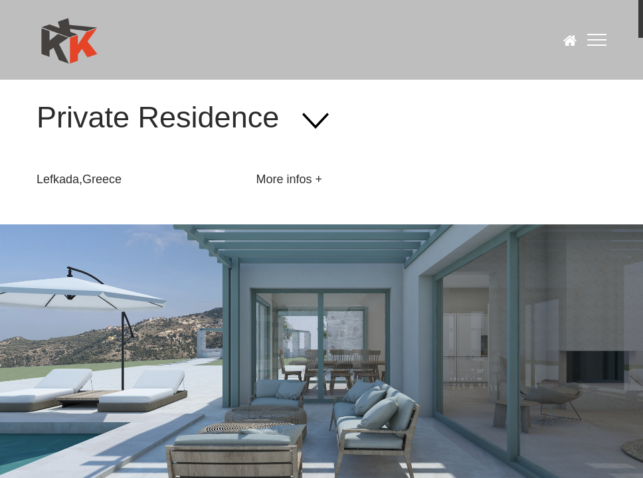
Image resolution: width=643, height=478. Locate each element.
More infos (284, 179)
